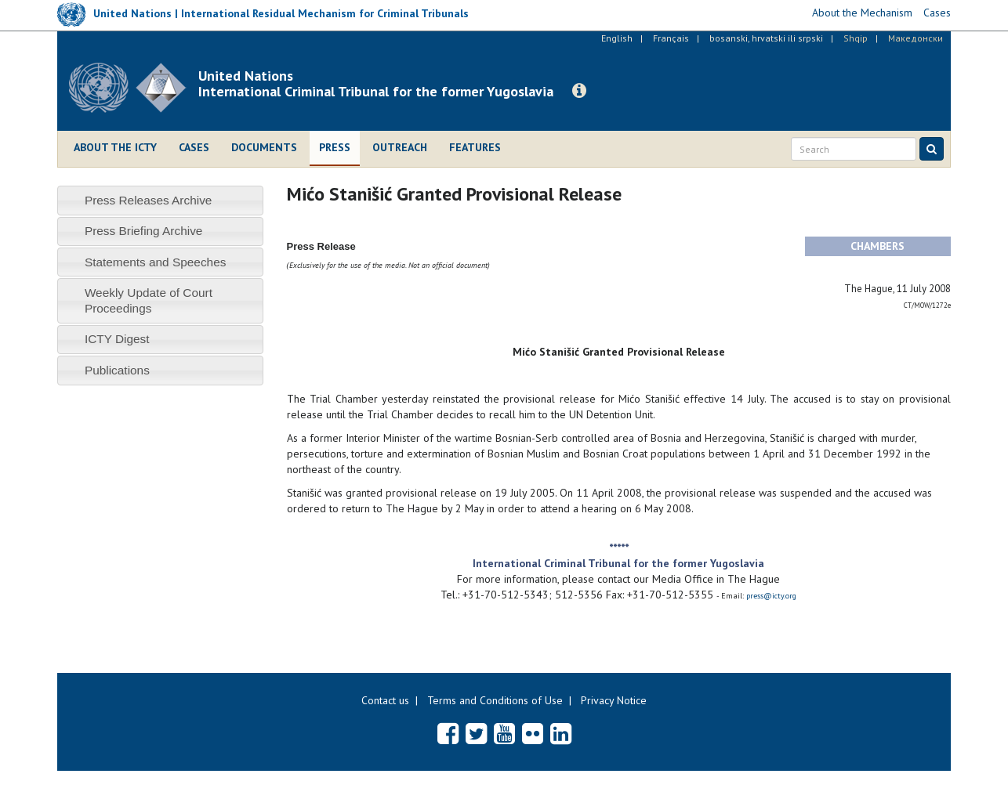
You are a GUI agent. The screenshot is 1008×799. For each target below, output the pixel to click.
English (617, 38)
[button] (579, 90)
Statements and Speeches (156, 262)
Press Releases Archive (148, 200)
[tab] (160, 200)
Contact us (385, 700)
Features (475, 147)
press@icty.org (771, 596)
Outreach (399, 147)
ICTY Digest (117, 338)
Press (334, 147)
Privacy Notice (614, 700)
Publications (117, 370)
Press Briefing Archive (144, 230)
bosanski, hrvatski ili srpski (766, 38)
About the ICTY (115, 147)
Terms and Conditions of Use (495, 700)
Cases (194, 147)
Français (671, 38)
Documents (264, 147)
